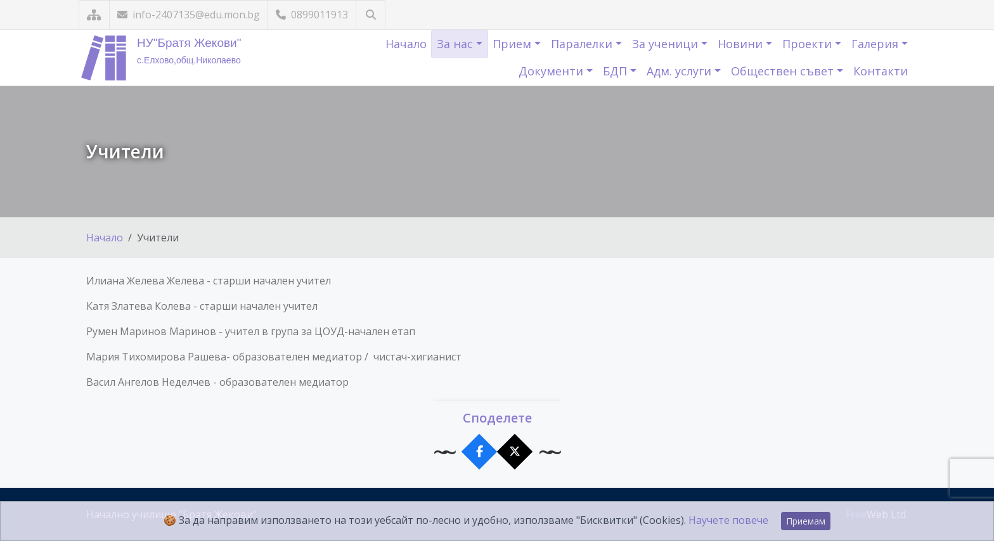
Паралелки (583, 43)
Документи (552, 71)
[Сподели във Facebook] (480, 452)
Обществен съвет (784, 71)
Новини (742, 43)
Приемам (805, 521)
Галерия (876, 43)
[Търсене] (370, 15)
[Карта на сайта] (94, 15)
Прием (513, 43)
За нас (456, 43)
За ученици (666, 43)
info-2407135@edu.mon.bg (188, 15)
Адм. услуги (680, 71)
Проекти (808, 43)
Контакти (880, 71)
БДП (616, 71)
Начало (406, 43)
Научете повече (728, 520)
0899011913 (312, 15)
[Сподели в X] (515, 452)
